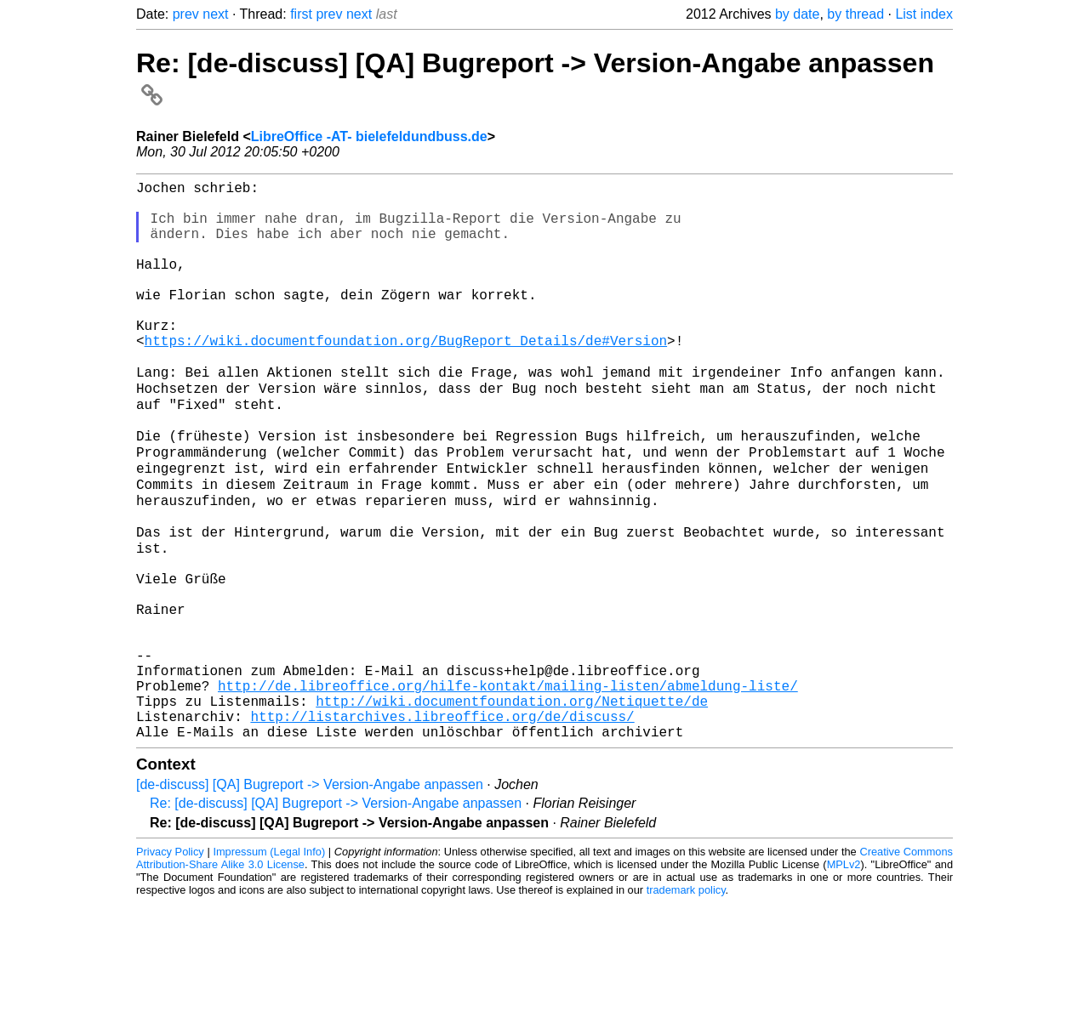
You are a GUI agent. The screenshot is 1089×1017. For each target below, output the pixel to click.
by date (797, 14)
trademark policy (686, 1003)
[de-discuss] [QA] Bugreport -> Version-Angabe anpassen (309, 898)
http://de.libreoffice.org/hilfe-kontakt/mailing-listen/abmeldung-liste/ (508, 789)
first (301, 14)
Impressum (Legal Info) (269, 965)
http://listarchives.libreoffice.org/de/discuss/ (442, 826)
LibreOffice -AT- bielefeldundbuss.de (369, 136)
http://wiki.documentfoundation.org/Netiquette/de (512, 807)
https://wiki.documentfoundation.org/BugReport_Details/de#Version (406, 377)
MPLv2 (844, 978)
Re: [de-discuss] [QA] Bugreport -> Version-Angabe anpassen (336, 917)
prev (186, 14)
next (215, 14)
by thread (855, 14)
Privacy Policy (170, 965)
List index (924, 14)
